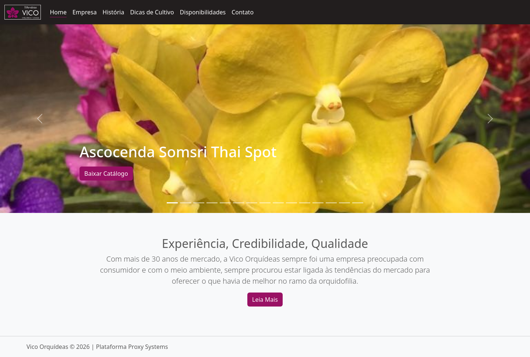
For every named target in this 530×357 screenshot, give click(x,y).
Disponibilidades (203, 12)
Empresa (85, 12)
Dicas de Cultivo (152, 12)
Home (58, 12)
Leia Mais (265, 299)
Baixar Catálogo (106, 173)
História (113, 12)
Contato (243, 12)
